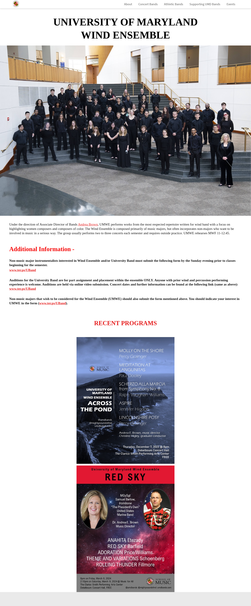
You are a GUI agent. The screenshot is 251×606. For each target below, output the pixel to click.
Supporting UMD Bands (204, 4)
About (128, 4)
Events (231, 4)
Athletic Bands (173, 4)
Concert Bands (148, 4)
